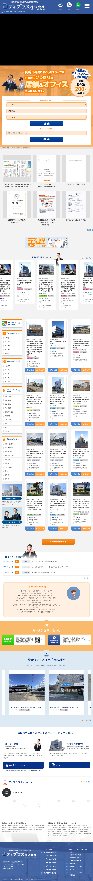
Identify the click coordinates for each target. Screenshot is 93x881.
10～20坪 (8, 342)
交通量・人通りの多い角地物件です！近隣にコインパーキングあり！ (81, 453)
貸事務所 (7, 295)
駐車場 (7, 475)
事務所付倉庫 (9, 455)
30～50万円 (8, 377)
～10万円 (7, 366)
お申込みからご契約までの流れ (76, 220)
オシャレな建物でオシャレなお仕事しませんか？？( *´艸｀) (51, 567)
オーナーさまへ (11, 522)
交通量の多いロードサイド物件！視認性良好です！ (46, 283)
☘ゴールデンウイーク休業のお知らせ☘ (44, 561)
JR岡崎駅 (8, 416)
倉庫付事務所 (9, 448)
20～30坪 (8, 346)
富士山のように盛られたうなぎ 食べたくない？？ (66, 707)
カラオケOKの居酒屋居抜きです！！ (43, 572)
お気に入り (40, 370)
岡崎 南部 (20, 295)
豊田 (6, 423)
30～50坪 (8, 349)
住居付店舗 (83, 352)
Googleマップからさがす (12, 323)
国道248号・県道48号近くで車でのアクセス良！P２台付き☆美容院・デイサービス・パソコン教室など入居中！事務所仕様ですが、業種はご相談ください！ (34, 348)
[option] (25, 285)
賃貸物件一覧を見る (58, 542)
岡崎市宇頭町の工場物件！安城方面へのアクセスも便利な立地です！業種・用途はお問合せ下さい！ (34, 401)
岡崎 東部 (29, 514)
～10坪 (7, 338)
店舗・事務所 (28, 295)
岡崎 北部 (53, 348)
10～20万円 (8, 370)
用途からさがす (12, 439)
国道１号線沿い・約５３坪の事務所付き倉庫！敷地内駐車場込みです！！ (81, 399)
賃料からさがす (12, 361)
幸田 (6, 427)
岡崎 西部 (29, 410)
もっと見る (86, 782)
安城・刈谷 (8, 420)
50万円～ (7, 381)
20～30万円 (8, 374)
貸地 (6, 471)
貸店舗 (7, 463)
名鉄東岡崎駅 (65, 295)
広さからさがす (12, 333)
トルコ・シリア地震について (76, 184)
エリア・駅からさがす (12, 391)
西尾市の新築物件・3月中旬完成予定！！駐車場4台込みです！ (34, 453)
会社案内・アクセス (17, 765)
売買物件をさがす (11, 498)
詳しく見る (30, 370)
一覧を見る (89, 230)
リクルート (59, 765)
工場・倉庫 (37, 410)
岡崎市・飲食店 (25, 712)
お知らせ (26, 561)
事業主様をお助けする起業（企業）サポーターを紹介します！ (46, 222)
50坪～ (7, 353)
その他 (29, 460)
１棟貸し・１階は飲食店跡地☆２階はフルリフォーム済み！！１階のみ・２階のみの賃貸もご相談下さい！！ (81, 506)
